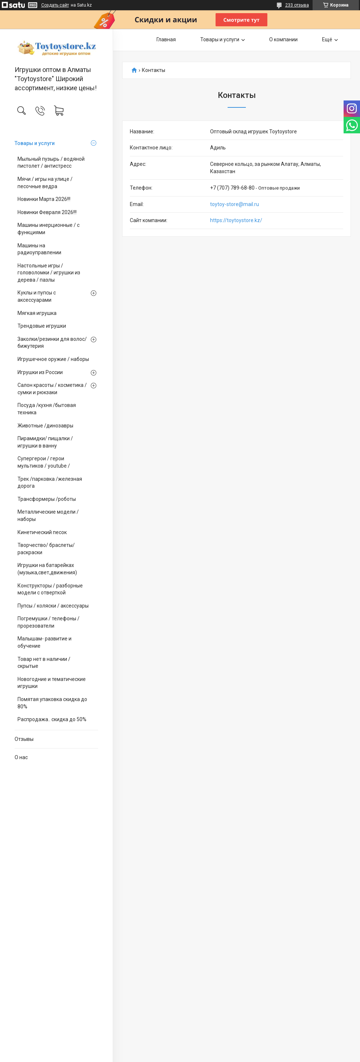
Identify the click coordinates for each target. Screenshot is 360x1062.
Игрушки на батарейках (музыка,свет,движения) (47, 568)
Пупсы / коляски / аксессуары (53, 606)
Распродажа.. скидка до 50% (52, 719)
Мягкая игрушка (37, 313)
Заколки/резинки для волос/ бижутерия (52, 342)
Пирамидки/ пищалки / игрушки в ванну (45, 442)
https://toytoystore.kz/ (236, 220)
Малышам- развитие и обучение (44, 642)
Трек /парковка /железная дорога (50, 482)
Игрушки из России (40, 372)
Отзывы (24, 739)
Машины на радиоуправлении (39, 249)
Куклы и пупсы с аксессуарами (37, 296)
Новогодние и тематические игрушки (52, 682)
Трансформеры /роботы (47, 499)
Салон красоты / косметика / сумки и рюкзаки (52, 388)
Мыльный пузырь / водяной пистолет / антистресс (51, 162)
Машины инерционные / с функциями (49, 228)
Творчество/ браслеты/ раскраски (46, 548)
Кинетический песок (42, 532)
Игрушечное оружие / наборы (53, 359)
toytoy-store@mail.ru (234, 204)
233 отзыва (297, 5)
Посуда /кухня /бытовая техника (47, 408)
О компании (283, 39)
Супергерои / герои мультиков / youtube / (44, 462)
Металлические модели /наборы (48, 515)
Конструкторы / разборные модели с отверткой (50, 589)
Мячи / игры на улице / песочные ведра (45, 182)
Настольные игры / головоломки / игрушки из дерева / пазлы (49, 273)
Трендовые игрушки (42, 326)
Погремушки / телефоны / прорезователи (49, 622)
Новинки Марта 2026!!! (44, 199)
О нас (21, 757)
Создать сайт (55, 5)
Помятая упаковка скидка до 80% (52, 702)
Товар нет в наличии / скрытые (44, 662)
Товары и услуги (35, 143)
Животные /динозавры (45, 426)
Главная (166, 39)
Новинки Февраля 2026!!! (47, 212)
